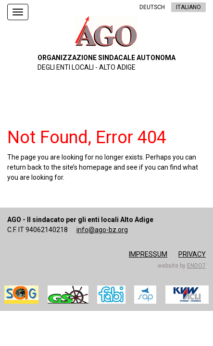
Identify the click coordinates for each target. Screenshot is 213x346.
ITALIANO (188, 7)
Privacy (192, 254)
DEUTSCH (152, 7)
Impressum (148, 254)
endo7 (196, 265)
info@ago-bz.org (102, 230)
